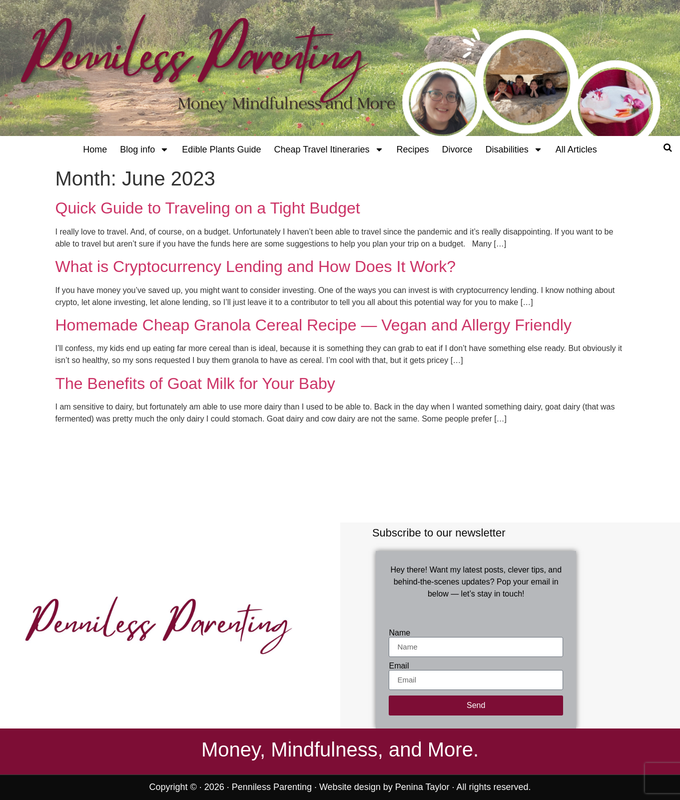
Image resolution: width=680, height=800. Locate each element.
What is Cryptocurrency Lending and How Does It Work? (255, 267)
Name (399, 633)
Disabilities (514, 149)
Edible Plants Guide (221, 149)
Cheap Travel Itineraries (328, 149)
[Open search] (668, 147)
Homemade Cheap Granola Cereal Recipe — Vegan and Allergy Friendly (313, 325)
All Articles (576, 149)
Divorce (457, 149)
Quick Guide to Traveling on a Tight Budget (207, 208)
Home (95, 149)
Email (399, 666)
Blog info (144, 149)
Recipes (413, 149)
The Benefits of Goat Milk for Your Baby (195, 383)
